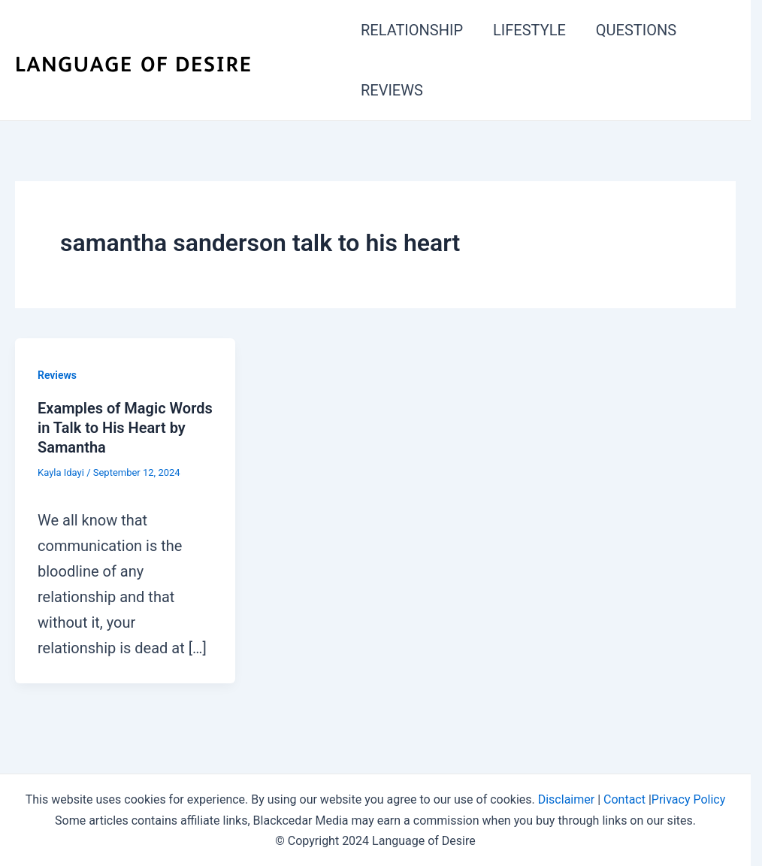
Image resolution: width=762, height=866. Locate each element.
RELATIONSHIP (412, 30)
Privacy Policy (689, 799)
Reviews (57, 375)
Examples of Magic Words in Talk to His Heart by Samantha (125, 427)
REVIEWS (392, 90)
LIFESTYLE (529, 30)
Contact (624, 799)
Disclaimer (566, 799)
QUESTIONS (636, 30)
